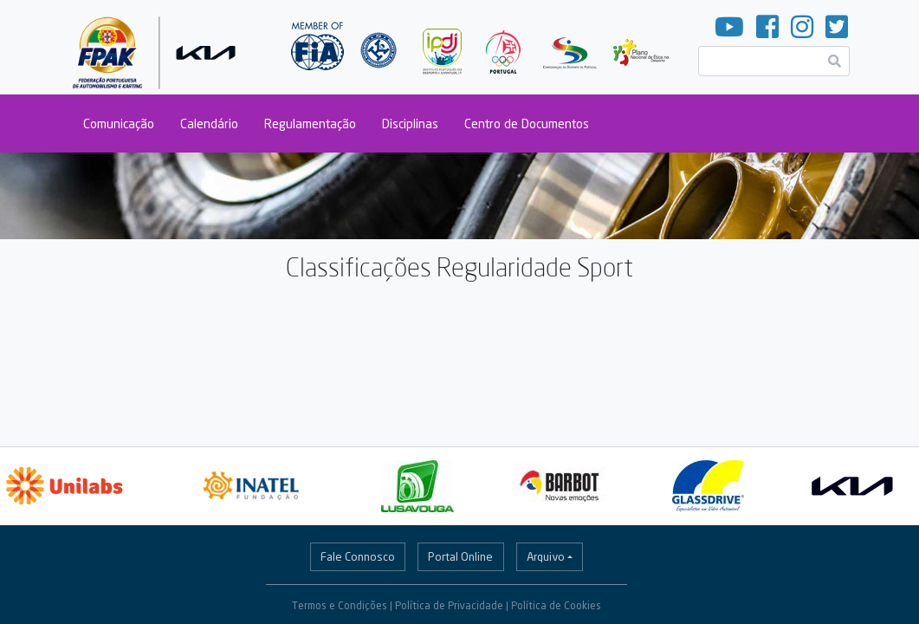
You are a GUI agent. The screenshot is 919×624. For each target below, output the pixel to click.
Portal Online (460, 556)
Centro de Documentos (526, 123)
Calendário (209, 123)
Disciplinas (410, 123)
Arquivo (546, 556)
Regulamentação (310, 123)
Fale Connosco (357, 556)
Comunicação (118, 123)
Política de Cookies (556, 605)
